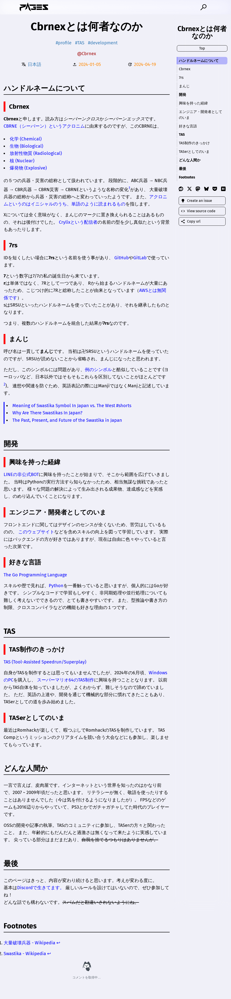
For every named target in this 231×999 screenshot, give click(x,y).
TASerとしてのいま (194, 151)
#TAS (79, 42)
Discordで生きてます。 (40, 887)
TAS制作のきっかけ (194, 143)
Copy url (191, 221)
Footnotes (187, 177)
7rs (181, 77)
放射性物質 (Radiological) (36, 153)
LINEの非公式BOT (21, 474)
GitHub (121, 257)
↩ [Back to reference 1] (58, 942)
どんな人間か (190, 160)
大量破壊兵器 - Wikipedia (29, 942)
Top (202, 48)
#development (103, 42)
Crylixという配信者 (78, 222)
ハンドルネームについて (199, 61)
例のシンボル (98, 369)
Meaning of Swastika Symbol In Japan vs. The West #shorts (71, 405)
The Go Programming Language (35, 574)
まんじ (184, 86)
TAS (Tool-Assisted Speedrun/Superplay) (45, 662)
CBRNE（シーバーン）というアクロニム (44, 126)
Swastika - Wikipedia (25, 953)
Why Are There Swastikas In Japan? (47, 412)
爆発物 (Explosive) (28, 168)
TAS (182, 134)
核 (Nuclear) (22, 160)
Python (56, 585)
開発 (182, 94)
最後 (182, 169)
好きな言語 (188, 126)
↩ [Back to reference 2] (49, 953)
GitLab (140, 257)
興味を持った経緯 (193, 103)
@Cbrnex (86, 53)
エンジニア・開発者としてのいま (200, 115)
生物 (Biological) (26, 146)
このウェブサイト (36, 531)
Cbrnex (184, 69)
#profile (64, 42)
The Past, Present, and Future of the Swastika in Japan (67, 420)
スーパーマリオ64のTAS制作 (65, 680)
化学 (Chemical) (26, 139)
